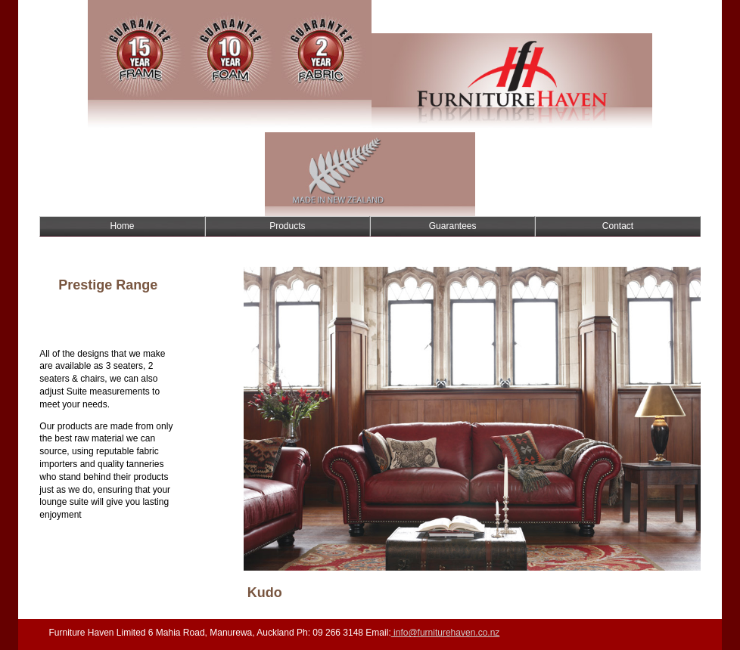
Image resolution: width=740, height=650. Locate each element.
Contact (617, 226)
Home (122, 226)
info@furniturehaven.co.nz (445, 632)
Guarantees (453, 226)
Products (287, 226)
